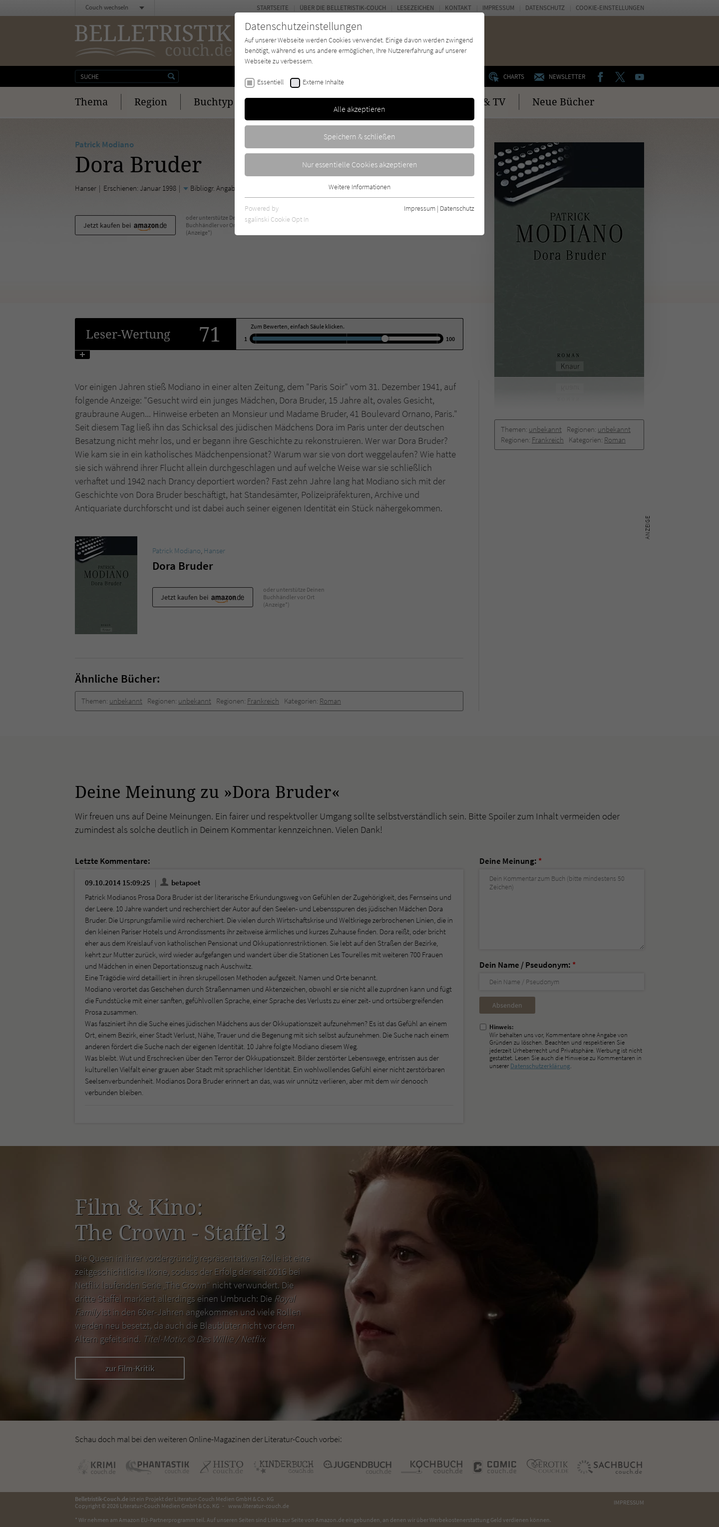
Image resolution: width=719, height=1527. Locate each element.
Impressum (419, 208)
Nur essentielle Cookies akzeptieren (359, 164)
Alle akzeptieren (359, 109)
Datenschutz (457, 208)
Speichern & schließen (359, 136)
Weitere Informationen (359, 186)
